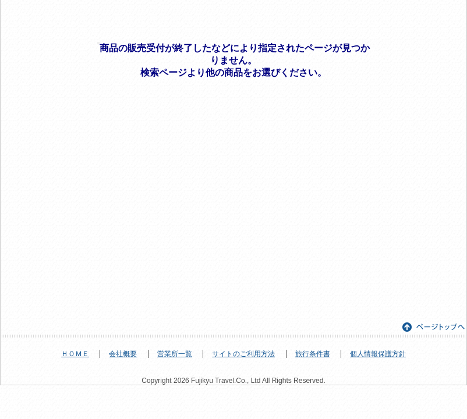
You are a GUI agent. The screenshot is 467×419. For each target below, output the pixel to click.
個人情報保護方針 (378, 354)
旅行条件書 (312, 354)
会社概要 (123, 354)
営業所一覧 (174, 354)
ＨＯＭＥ (75, 354)
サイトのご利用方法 (243, 354)
